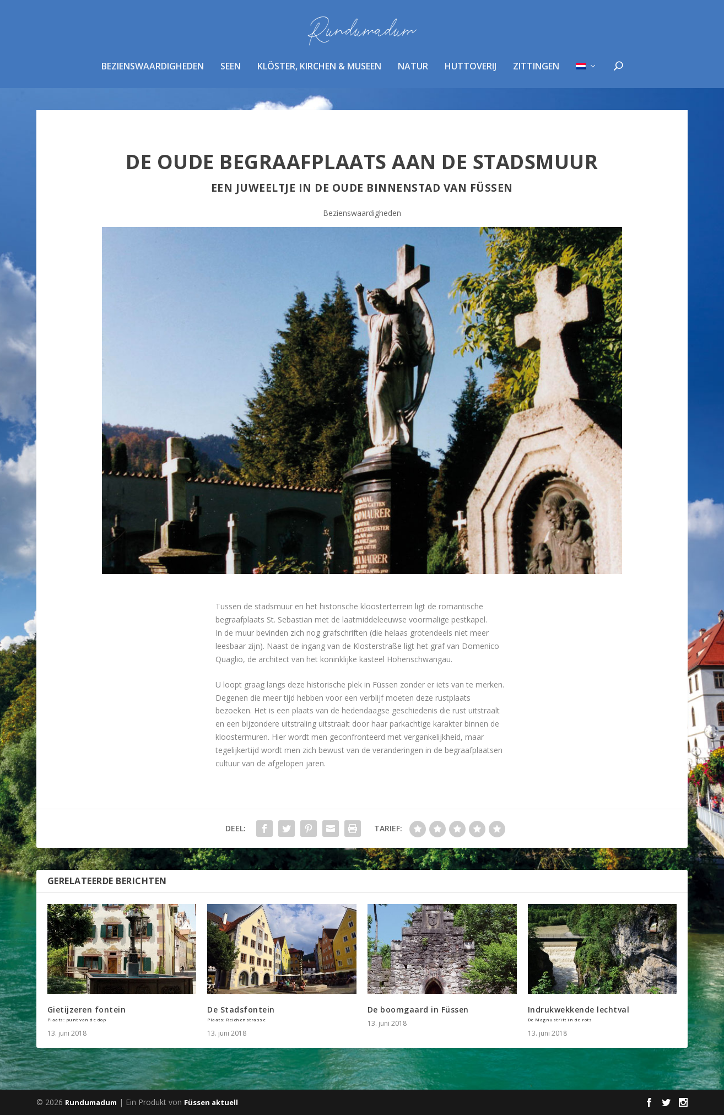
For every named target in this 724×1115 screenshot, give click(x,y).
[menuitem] (586, 87)
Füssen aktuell (211, 1102)
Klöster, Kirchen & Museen (319, 73)
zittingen (536, 73)
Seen (230, 73)
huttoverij (470, 73)
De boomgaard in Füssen (418, 1009)
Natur (413, 73)
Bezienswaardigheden (152, 73)
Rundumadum (91, 1102)
